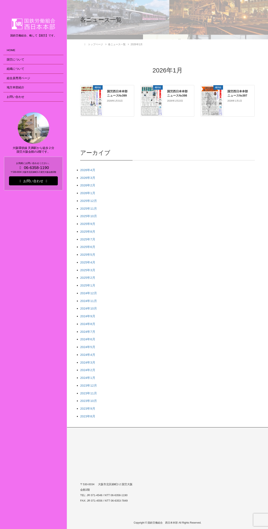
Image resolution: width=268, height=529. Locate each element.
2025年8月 (87, 231)
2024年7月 (87, 331)
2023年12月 (88, 385)
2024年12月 (88, 293)
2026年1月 (87, 193)
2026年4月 (87, 170)
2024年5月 (87, 347)
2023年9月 (87, 408)
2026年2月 (87, 185)
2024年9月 (87, 316)
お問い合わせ (15, 96)
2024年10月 (88, 308)
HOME (11, 50)
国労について (15, 59)
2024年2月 (87, 370)
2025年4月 (87, 262)
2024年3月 (87, 362)
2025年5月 (87, 254)
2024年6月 (87, 339)
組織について (15, 68)
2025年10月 (88, 216)
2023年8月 (87, 416)
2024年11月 (88, 301)
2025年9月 (87, 224)
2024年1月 (87, 377)
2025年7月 (87, 239)
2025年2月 (87, 277)
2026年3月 (87, 177)
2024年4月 (87, 354)
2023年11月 (88, 393)
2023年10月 (88, 401)
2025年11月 (88, 208)
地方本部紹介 (15, 87)
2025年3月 (87, 270)
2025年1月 (87, 285)
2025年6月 (87, 247)
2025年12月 (88, 201)
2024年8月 (87, 324)
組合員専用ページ (18, 78)
